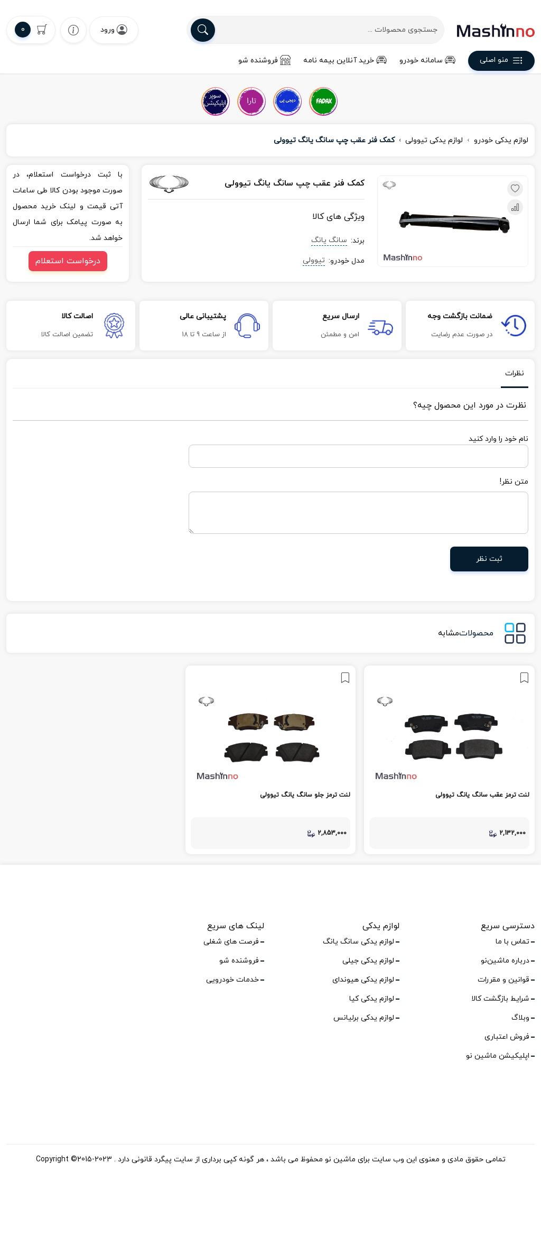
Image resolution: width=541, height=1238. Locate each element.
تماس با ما (512, 942)
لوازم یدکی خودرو (501, 140)
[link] (449, 760)
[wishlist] (73, 29)
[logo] (496, 30)
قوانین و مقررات (503, 980)
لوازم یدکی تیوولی (434, 140)
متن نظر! (514, 482)
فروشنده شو (264, 61)
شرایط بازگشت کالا (500, 999)
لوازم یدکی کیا (371, 999)
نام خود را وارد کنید (498, 439)
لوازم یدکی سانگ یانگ (358, 942)
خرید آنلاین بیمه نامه (345, 61)
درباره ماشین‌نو (505, 961)
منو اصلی (501, 61)
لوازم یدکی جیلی (368, 961)
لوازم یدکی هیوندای (363, 980)
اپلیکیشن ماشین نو (497, 1056)
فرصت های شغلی (231, 942)
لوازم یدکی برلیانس (363, 1018)
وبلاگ (520, 1018)
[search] (203, 30)
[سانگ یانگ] (180, 184)
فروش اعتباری (506, 1037)
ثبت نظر (489, 559)
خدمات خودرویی (232, 980)
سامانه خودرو (427, 61)
